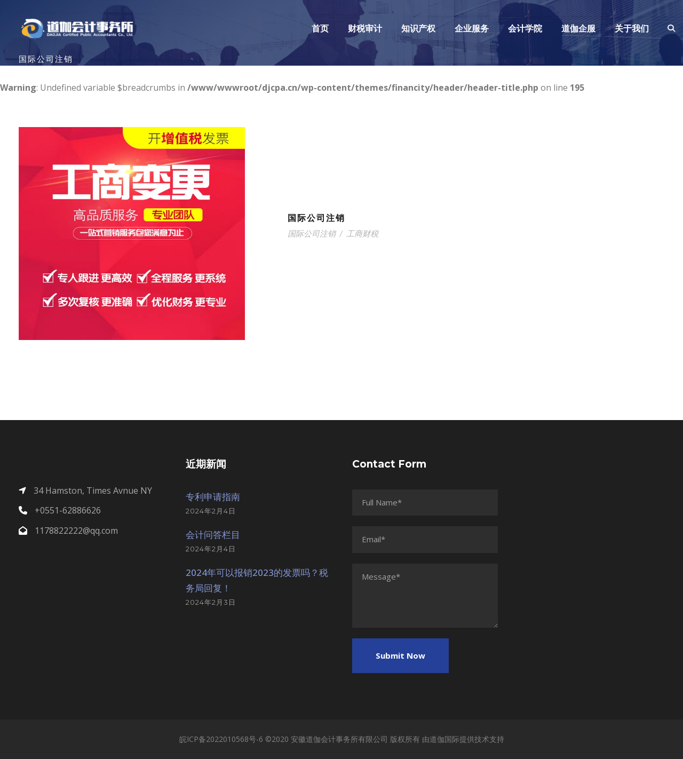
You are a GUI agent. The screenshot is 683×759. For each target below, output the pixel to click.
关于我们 (632, 28)
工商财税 (362, 233)
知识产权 (418, 28)
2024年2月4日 (211, 511)
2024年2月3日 (211, 602)
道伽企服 (578, 28)
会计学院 (525, 28)
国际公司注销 (316, 218)
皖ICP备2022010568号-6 (221, 739)
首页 (320, 28)
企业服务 (472, 28)
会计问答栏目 (213, 534)
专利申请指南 (213, 497)
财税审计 (365, 28)
